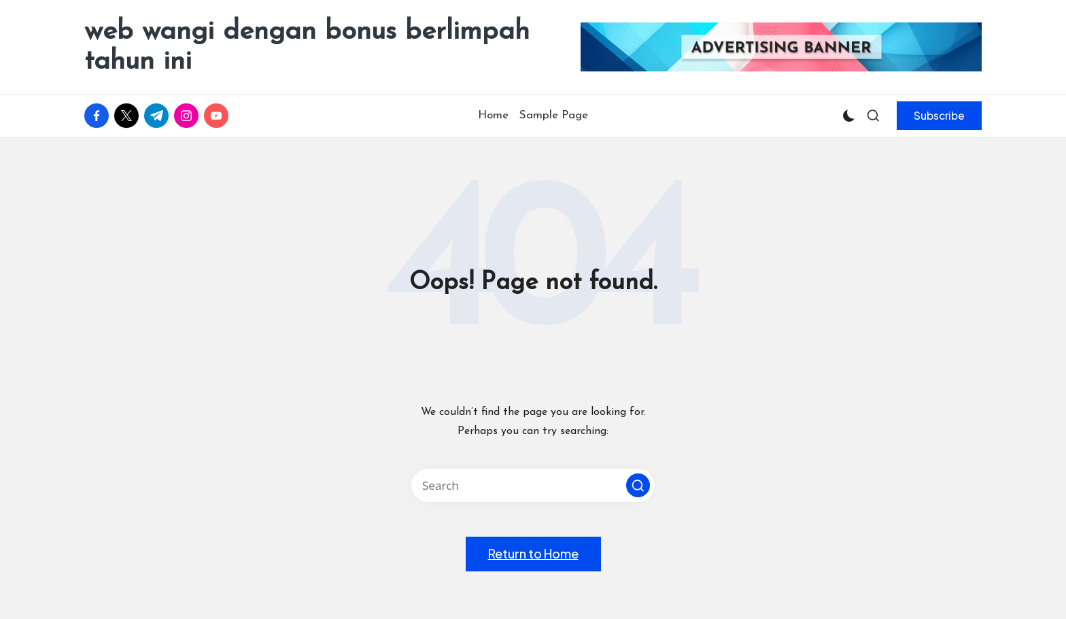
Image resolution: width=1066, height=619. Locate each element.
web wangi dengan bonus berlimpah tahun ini (307, 47)
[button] (939, 115)
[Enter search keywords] (533, 485)
